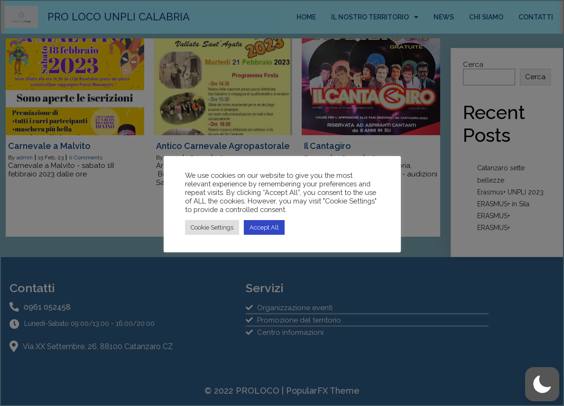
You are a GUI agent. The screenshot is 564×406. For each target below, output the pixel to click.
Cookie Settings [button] (212, 227)
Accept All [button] (264, 227)
